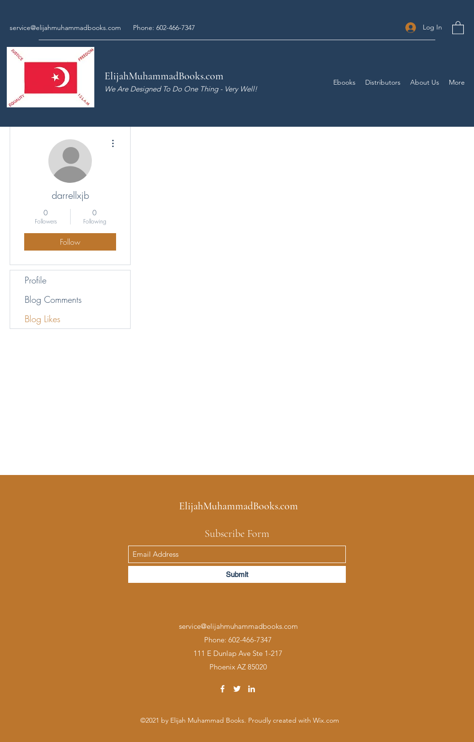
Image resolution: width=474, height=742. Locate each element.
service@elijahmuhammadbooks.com (65, 27)
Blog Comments (53, 299)
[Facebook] (222, 689)
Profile (35, 280)
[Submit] (237, 574)
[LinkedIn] (251, 689)
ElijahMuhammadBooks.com (163, 76)
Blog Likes (42, 319)
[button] (458, 27)
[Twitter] (237, 689)
